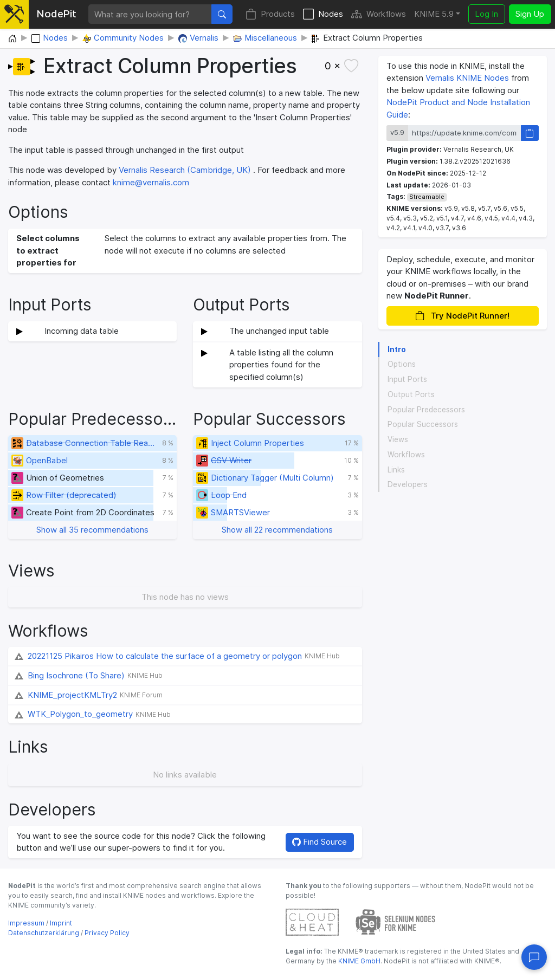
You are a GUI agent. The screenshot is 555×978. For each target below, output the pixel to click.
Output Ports (411, 394)
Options (402, 364)
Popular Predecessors (426, 409)
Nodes (323, 14)
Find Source (319, 842)
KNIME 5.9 (434, 14)
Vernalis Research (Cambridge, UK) (185, 170)
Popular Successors (423, 424)
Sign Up (529, 14)
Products (270, 14)
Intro (397, 349)
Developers (408, 484)
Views (398, 439)
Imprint (61, 923)
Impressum (26, 923)
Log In (486, 14)
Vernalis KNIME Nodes (467, 78)
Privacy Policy (107, 933)
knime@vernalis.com (151, 182)
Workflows (378, 14)
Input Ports (407, 379)
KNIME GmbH (358, 961)
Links (396, 469)
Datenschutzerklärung (43, 933)
